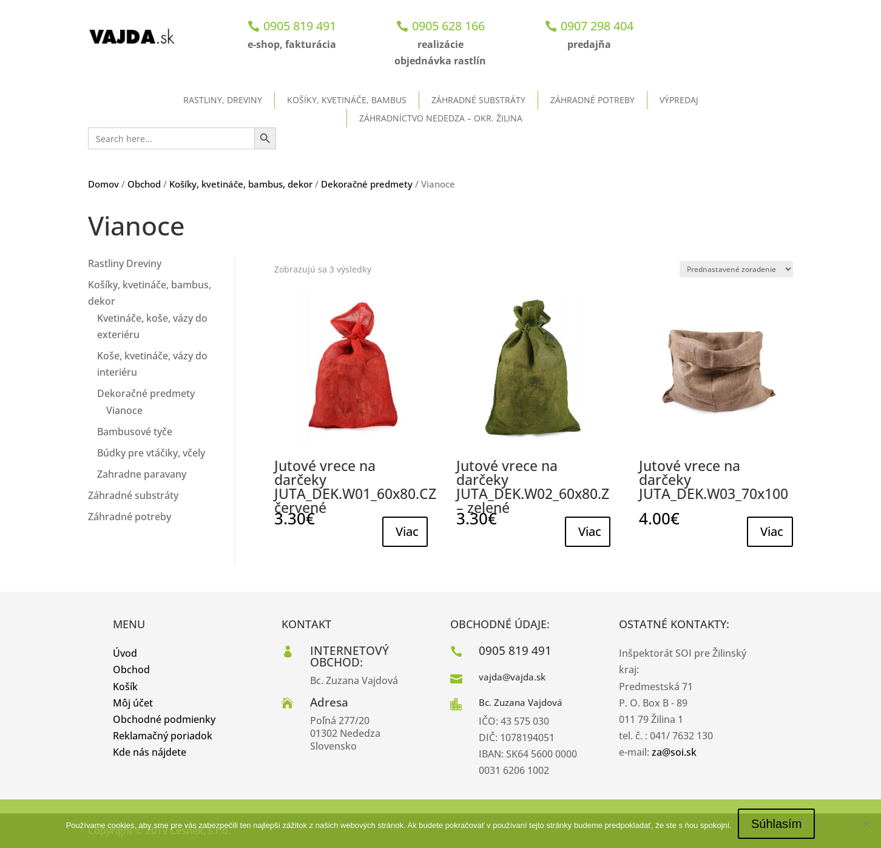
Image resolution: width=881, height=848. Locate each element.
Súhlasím (776, 823)
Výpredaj (679, 100)
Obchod (144, 184)
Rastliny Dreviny (124, 263)
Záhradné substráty (478, 100)
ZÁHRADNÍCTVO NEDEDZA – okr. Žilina (440, 118)
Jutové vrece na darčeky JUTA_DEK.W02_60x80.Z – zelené (532, 486)
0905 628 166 (448, 26)
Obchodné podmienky (164, 719)
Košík (125, 686)
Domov (103, 184)
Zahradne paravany (141, 474)
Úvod (125, 653)
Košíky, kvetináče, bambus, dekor (240, 184)
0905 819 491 (299, 26)
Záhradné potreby (592, 100)
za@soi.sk (674, 752)
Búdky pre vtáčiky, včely (151, 453)
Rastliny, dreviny (222, 100)
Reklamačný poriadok (162, 735)
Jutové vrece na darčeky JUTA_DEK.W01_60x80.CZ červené (355, 486)
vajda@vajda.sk (512, 677)
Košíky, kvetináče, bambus (347, 100)
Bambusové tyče (134, 431)
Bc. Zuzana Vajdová (520, 702)
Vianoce (124, 410)
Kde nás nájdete (149, 752)
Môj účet (133, 703)
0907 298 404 (597, 26)
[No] (866, 824)
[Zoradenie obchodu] (736, 269)
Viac (407, 531)
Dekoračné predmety (367, 184)
